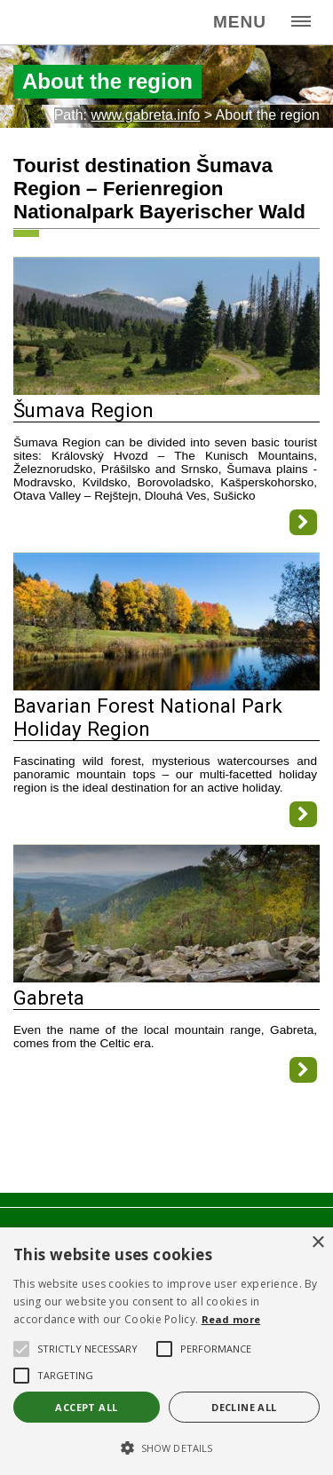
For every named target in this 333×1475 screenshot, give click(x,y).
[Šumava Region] (166, 390)
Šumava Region (83, 410)
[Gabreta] (166, 977)
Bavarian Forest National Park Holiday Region (147, 717)
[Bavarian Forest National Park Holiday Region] (166, 685)
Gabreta (48, 997)
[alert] (166, 1351)
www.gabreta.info (145, 114)
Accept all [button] (86, 1407)
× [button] (317, 1243)
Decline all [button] (243, 1407)
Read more (231, 1319)
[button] (166, 1447)
